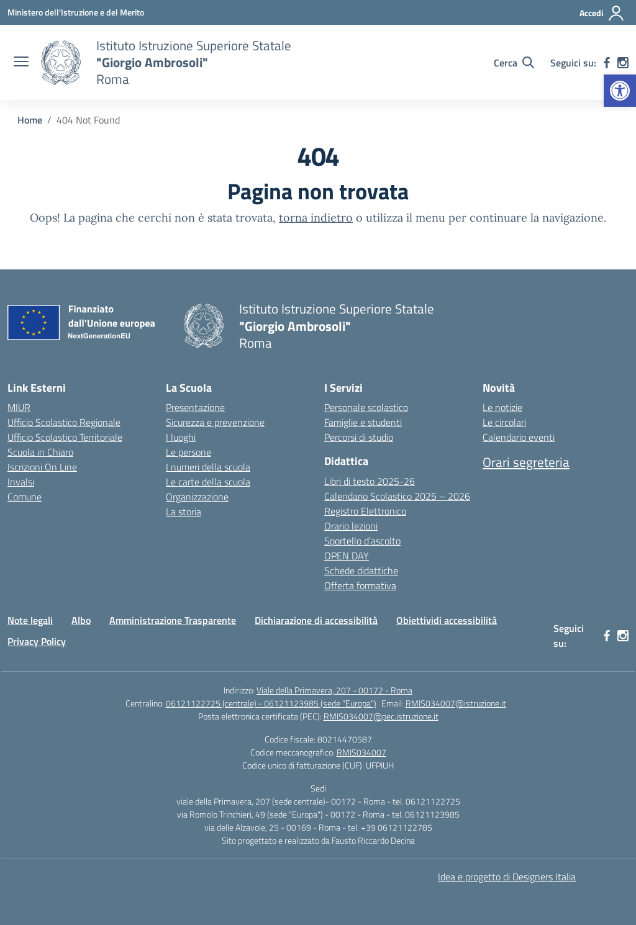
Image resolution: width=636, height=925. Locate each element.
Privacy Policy (36, 641)
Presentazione (195, 407)
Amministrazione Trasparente (172, 620)
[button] (620, 90)
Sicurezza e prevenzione (215, 422)
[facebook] (606, 62)
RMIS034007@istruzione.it (456, 703)
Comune (24, 496)
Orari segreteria (526, 462)
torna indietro (316, 217)
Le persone (188, 451)
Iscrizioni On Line (42, 466)
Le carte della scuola (208, 481)
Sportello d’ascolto (362, 540)
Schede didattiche (361, 570)
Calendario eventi (519, 437)
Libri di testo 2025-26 (369, 481)
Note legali (30, 620)
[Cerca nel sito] (514, 63)
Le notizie (502, 407)
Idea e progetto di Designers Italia (507, 876)
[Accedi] (602, 13)
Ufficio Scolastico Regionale (63, 422)
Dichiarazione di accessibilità (316, 620)
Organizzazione (197, 496)
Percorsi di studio (358, 437)
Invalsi (20, 481)
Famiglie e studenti (363, 422)
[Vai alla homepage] (61, 62)
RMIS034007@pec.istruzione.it (381, 716)
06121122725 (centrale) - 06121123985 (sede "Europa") (271, 703)
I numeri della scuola (208, 466)
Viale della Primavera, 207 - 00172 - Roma (334, 690)
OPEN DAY (346, 555)
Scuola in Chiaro (40, 451)
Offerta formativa (360, 585)
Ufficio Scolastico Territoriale (64, 437)
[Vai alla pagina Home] (29, 119)
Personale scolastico (366, 407)
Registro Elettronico (365, 510)
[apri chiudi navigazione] (21, 62)
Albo (81, 620)
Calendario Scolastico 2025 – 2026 (397, 496)
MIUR (18, 407)
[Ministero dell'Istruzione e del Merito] (75, 12)
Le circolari (504, 422)
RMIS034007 (361, 752)
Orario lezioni (351, 525)
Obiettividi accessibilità (446, 620)
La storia (183, 511)
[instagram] (623, 62)
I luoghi (181, 437)
